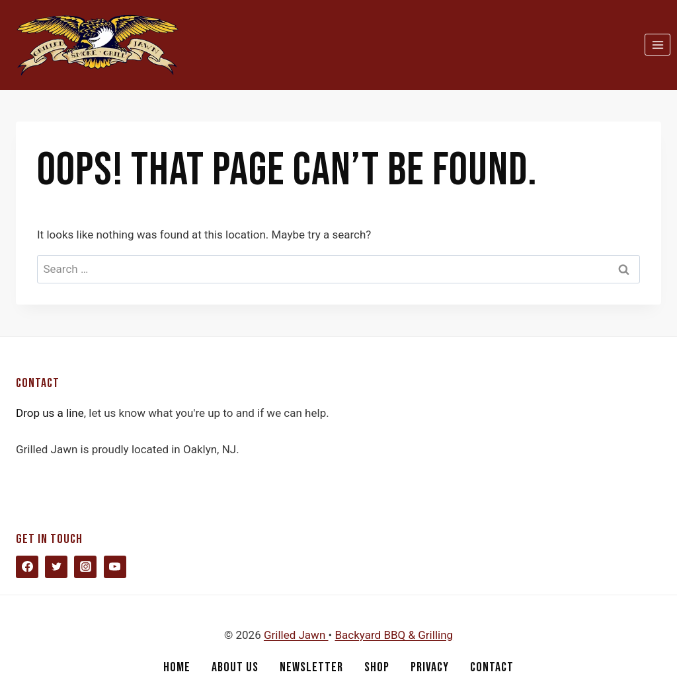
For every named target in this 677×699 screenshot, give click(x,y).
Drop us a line (50, 413)
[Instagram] (85, 567)
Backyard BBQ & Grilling (394, 635)
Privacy (430, 667)
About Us (235, 667)
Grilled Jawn (296, 635)
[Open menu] (657, 44)
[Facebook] (27, 567)
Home (176, 667)
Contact (492, 667)
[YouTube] (115, 567)
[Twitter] (56, 567)
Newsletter (311, 667)
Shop (376, 667)
